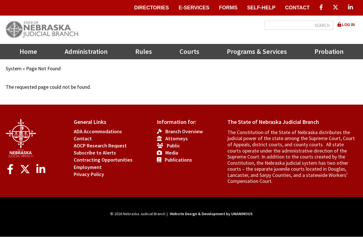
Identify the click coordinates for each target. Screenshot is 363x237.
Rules (143, 51)
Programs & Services (257, 51)
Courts (189, 51)
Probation (329, 51)
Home (28, 51)
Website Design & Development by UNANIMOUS (211, 213)
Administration (86, 51)
